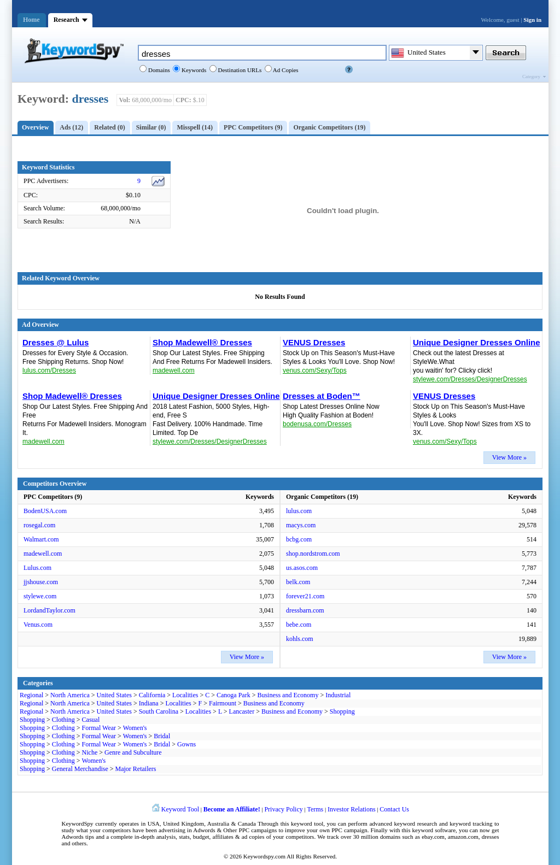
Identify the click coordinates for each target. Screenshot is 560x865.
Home (31, 19)
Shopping (342, 711)
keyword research (416, 823)
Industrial (338, 695)
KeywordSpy (78, 823)
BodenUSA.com (45, 511)
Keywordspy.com (264, 856)
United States (114, 695)
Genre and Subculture (133, 752)
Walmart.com (41, 539)
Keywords (193, 70)
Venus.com (38, 624)
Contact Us (394, 809)
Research (66, 19)
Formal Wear (99, 728)
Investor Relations (352, 809)
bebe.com (298, 624)
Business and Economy (287, 695)
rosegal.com (39, 525)
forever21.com (305, 596)
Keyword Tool (180, 809)
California (152, 695)
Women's (135, 728)
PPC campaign (349, 830)
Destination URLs (239, 70)
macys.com (301, 525)
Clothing (63, 719)
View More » (509, 457)
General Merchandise (80, 769)
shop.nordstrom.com (313, 553)
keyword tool (307, 823)
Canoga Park (233, 695)
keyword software (434, 830)
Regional (31, 695)
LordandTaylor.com (49, 610)
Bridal (162, 736)
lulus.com (299, 511)
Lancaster (242, 711)
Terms (315, 809)
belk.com (298, 582)
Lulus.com (37, 568)
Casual (91, 719)
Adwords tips (78, 836)
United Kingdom (183, 823)
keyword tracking (471, 823)
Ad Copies (285, 70)
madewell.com (43, 553)
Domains (158, 70)
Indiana (149, 703)
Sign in (532, 19)
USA (154, 823)
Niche (90, 752)
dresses (90, 98)
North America (70, 695)
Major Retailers (135, 769)
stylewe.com (40, 596)
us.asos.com (302, 568)
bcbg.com (299, 539)
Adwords (204, 830)
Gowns (186, 744)
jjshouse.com (41, 582)
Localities (185, 695)
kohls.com (299, 639)
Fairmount (222, 703)
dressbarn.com (305, 610)
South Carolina (158, 711)
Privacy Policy (283, 809)
